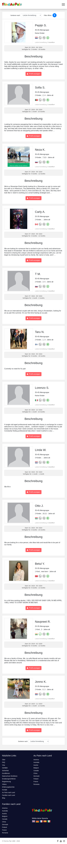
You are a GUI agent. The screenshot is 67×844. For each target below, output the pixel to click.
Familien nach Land (8, 795)
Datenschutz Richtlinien (9, 776)
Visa (3, 765)
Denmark (36, 776)
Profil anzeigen (33, 74)
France (36, 781)
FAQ (3, 762)
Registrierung (6, 781)
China (35, 773)
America (36, 759)
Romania (36, 784)
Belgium (36, 768)
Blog (3, 798)
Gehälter (5, 768)
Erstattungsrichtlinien (9, 779)
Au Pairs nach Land (8, 792)
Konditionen (6, 773)
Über (3, 759)
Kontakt (4, 789)
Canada (36, 770)
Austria (36, 765)
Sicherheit (5, 770)
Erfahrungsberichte (8, 787)
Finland (36, 779)
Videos (4, 784)
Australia (36, 762)
